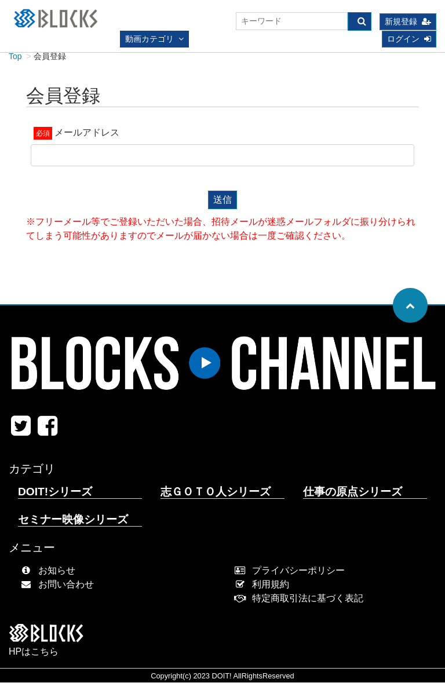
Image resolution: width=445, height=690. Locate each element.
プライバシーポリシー (292, 578)
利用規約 (264, 592)
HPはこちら (34, 659)
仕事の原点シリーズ (352, 499)
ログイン (409, 39)
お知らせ (50, 578)
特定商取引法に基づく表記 (301, 606)
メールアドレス (86, 140)
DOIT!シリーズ (55, 499)
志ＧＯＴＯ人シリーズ (216, 499)
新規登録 (408, 22)
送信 (222, 207)
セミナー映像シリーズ (73, 527)
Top (15, 63)
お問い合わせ (60, 592)
